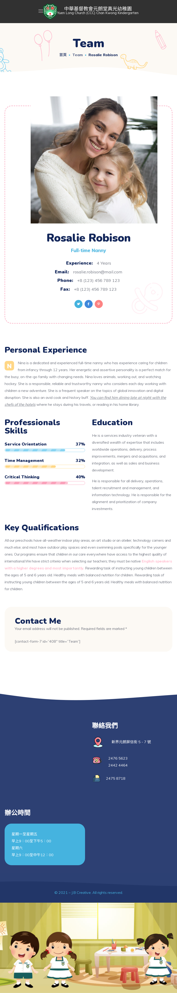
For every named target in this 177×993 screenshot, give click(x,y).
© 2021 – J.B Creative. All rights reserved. (88, 892)
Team (77, 54)
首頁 (63, 54)
